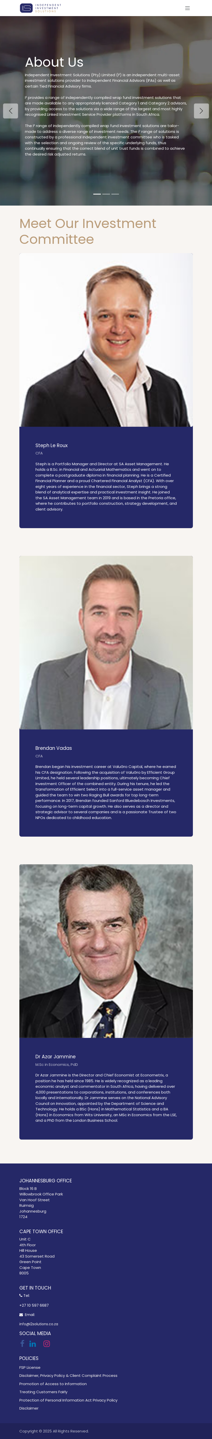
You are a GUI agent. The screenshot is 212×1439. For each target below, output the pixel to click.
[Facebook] (22, 1343)
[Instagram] (47, 1343)
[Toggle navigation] (187, 8)
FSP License (29, 1367)
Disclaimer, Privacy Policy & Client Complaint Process (68, 1375)
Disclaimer (28, 1408)
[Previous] (10, 111)
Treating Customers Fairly (43, 1391)
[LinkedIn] (32, 1343)
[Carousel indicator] (97, 194)
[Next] (201, 111)
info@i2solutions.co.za (38, 1324)
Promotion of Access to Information (53, 1383)
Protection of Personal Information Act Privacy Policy (68, 1400)
